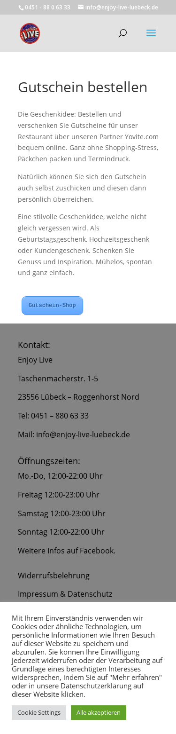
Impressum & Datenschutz (65, 594)
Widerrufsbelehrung (54, 575)
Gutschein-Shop (52, 305)
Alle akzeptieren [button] (99, 712)
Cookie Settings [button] (39, 712)
